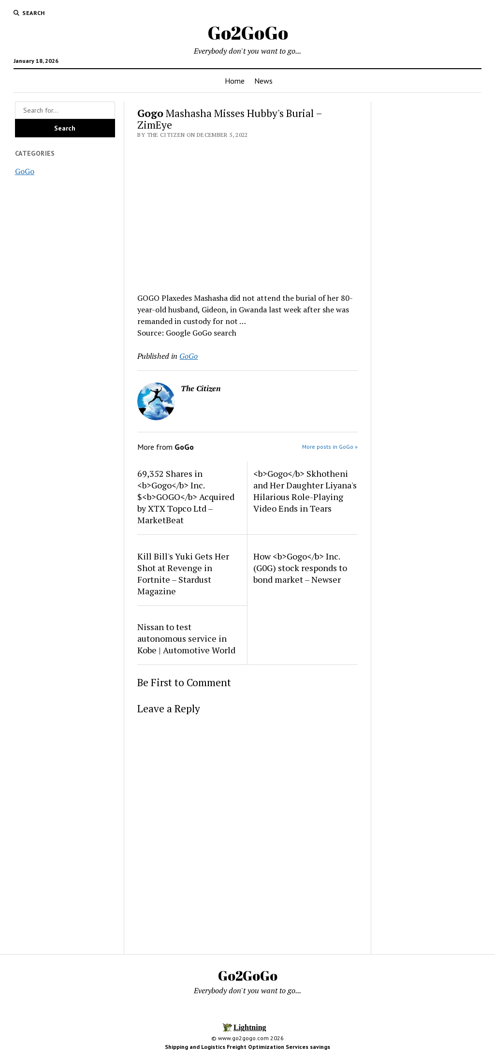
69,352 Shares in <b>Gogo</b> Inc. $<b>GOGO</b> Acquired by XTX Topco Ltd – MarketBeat (185, 497)
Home (235, 81)
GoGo (24, 171)
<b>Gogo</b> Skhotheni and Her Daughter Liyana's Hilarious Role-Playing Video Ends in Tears (305, 491)
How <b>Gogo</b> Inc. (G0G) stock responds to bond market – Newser (300, 567)
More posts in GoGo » (330, 446)
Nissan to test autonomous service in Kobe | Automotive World (186, 638)
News (263, 81)
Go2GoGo (247, 32)
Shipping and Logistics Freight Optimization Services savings (247, 1046)
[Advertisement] (247, 212)
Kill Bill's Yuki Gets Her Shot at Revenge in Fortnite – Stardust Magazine (183, 573)
